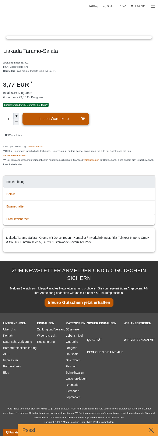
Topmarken (73, 397)
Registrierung (46, 341)
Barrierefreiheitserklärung (19, 348)
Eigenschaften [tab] (15, 206)
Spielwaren (73, 360)
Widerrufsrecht (46, 335)
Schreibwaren (75, 372)
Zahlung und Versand (51, 329)
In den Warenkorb (61, 118)
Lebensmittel (74, 335)
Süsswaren (73, 329)
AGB (6, 354)
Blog (93, 5)
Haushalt (72, 354)
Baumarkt (72, 385)
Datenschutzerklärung (17, 341)
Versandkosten (35, 146)
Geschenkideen (76, 378)
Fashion (71, 366)
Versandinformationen (14, 155)
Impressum (10, 360)
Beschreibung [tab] (15, 181)
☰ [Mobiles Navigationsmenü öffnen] (153, 6)
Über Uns (9, 329)
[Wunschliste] (122, 6)
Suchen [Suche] (109, 6)
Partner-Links (12, 366)
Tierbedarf (72, 391)
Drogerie (71, 348)
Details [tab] (10, 194)
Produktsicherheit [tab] (17, 219)
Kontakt (8, 335)
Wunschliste (13, 135)
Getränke (72, 341)
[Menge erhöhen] (16, 116)
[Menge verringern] (16, 122)
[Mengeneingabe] (8, 119)
